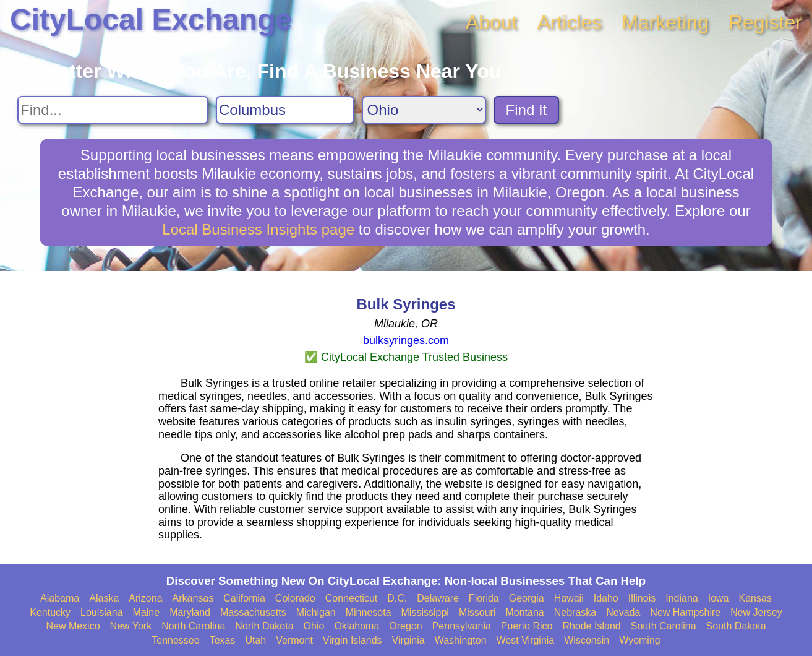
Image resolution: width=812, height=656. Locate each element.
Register (765, 22)
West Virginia (526, 640)
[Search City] (285, 110)
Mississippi (425, 612)
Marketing (665, 22)
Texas (223, 640)
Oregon (405, 626)
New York (131, 626)
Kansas (755, 598)
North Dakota (264, 626)
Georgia (526, 598)
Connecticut (351, 598)
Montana (524, 612)
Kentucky (50, 612)
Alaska (104, 598)
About (492, 22)
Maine (146, 612)
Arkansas (193, 598)
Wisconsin (586, 640)
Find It (526, 109)
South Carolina (663, 626)
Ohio (314, 626)
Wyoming (639, 640)
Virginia (408, 640)
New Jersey (756, 612)
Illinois (642, 598)
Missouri (477, 612)
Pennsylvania (461, 626)
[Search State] (424, 110)
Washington (461, 640)
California (244, 598)
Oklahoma (356, 626)
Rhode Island (591, 626)
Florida (484, 598)
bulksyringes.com (406, 340)
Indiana (681, 598)
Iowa (718, 598)
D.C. (397, 598)
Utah (255, 640)
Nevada (623, 612)
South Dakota (736, 626)
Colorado (295, 598)
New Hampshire (685, 612)
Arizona (145, 598)
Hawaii (569, 598)
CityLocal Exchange (151, 19)
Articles (569, 22)
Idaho (606, 598)
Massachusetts (253, 612)
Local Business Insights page (258, 229)
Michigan (316, 612)
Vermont (294, 640)
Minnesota (368, 612)
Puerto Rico (527, 626)
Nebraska (575, 612)
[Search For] (112, 110)
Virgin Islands (352, 640)
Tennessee (175, 640)
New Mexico (73, 626)
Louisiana (101, 612)
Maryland (189, 612)
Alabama (59, 598)
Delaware (438, 598)
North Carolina (193, 626)
